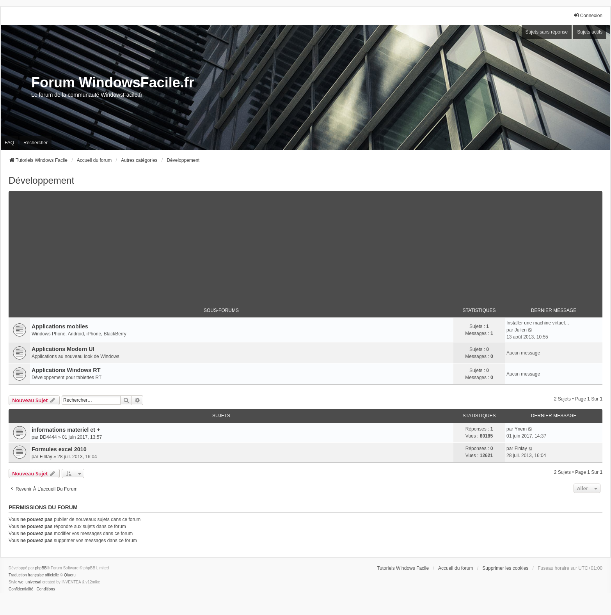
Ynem (521, 429)
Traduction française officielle (34, 575)
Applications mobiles (60, 326)
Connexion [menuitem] (587, 15)
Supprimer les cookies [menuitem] (505, 568)
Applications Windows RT (66, 370)
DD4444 (48, 437)
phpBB (41, 568)
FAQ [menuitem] (9, 142)
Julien (521, 330)
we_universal (29, 582)
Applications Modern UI (63, 349)
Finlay (46, 456)
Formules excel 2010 (59, 449)
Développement (41, 180)
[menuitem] (21, 589)
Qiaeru (70, 575)
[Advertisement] (305, 245)
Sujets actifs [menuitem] (589, 32)
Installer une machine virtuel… (537, 323)
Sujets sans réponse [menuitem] (547, 32)
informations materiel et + (66, 430)
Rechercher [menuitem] (35, 142)
